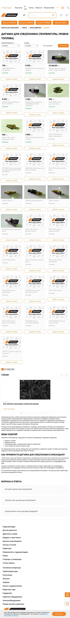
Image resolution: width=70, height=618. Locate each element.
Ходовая (6, 582)
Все (13, 369)
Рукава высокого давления (13, 604)
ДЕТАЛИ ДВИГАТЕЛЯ (35, 27)
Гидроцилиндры (9, 526)
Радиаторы (7, 548)
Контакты (18, 8)
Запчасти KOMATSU (26, 23)
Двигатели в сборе (10, 534)
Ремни (5, 555)
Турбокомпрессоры (10, 571)
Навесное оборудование (12, 596)
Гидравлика (7, 593)
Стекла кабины (9, 563)
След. (9, 369)
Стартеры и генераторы (12, 559)
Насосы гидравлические (12, 585)
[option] (35, 394)
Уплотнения (7, 575)
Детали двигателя (10, 530)
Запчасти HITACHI (9, 23)
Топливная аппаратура (12, 567)
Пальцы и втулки (9, 544)
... (57, 7)
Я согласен (59, 614)
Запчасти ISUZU (61, 23)
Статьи (31, 8)
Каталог (24, 27)
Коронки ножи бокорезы (12, 541)
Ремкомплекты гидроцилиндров (15, 552)
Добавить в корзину (11, 78)
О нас (25, 7)
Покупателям (49, 8)
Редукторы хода (9, 589)
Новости (38, 8)
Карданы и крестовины (12, 537)
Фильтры (6, 578)
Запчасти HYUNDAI (43, 23)
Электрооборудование (11, 600)
